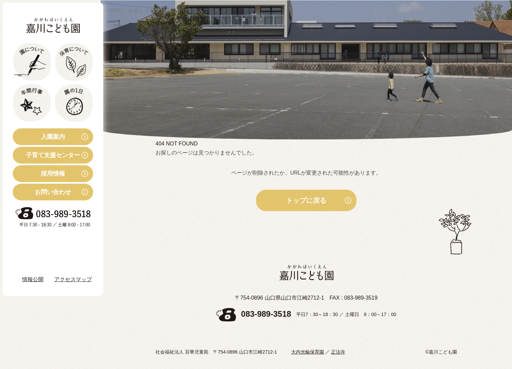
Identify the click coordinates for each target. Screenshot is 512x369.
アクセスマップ (73, 279)
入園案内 (39, 137)
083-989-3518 (266, 313)
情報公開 (33, 279)
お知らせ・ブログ (45, 242)
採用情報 (39, 174)
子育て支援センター (46, 155)
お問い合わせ (42, 192)
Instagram (40, 260)
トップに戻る (306, 200)
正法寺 (338, 352)
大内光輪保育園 (307, 352)
